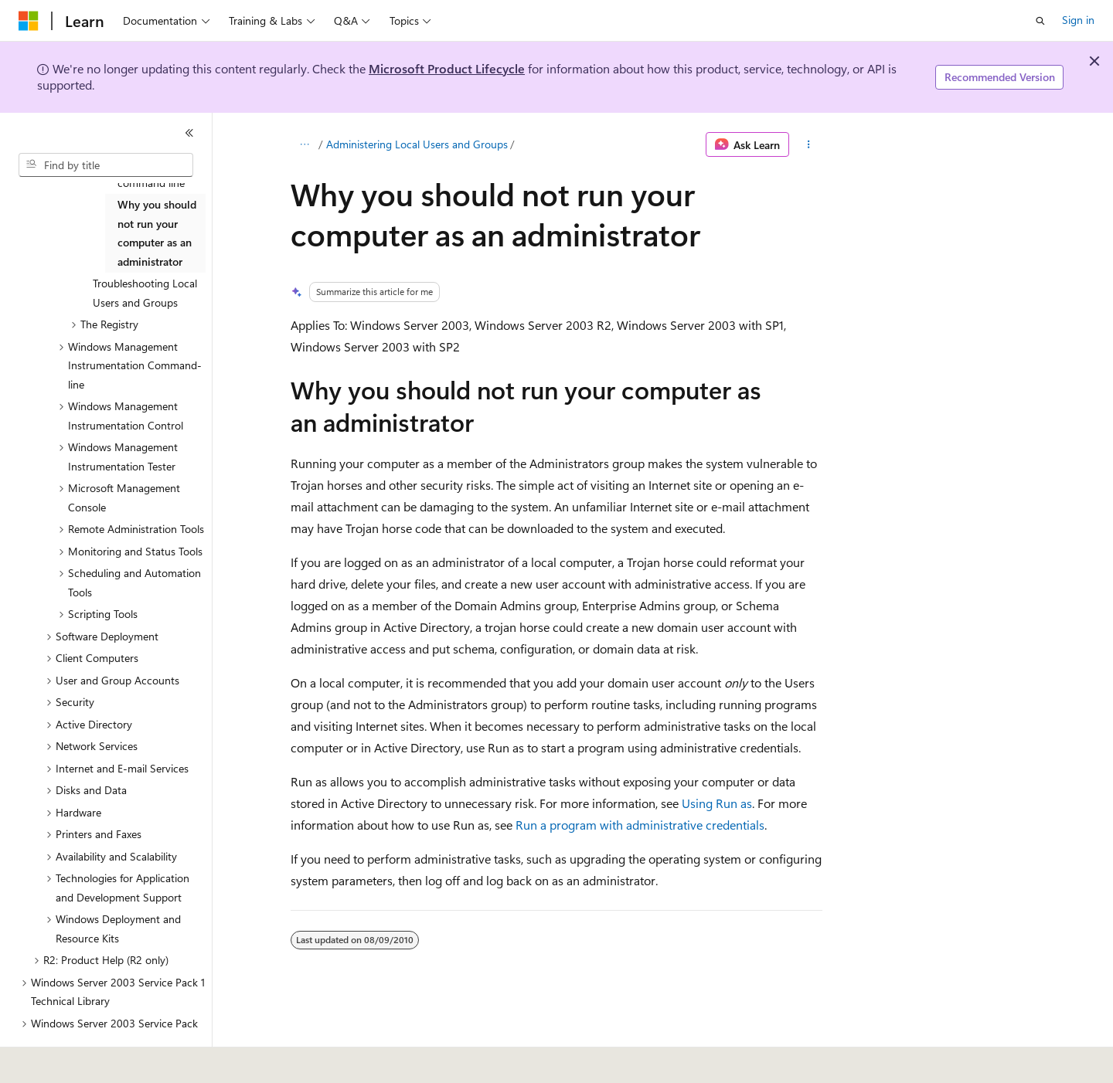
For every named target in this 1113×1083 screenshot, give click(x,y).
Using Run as (717, 803)
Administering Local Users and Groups (417, 144)
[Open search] (1040, 21)
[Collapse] (189, 133)
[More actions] (808, 144)
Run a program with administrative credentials (640, 824)
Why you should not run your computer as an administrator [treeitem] (156, 233)
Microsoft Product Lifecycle (447, 68)
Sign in (1078, 19)
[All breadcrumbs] (304, 144)
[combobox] (106, 165)
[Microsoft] (29, 21)
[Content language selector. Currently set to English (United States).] (89, 1060)
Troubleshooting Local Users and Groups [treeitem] (145, 293)
